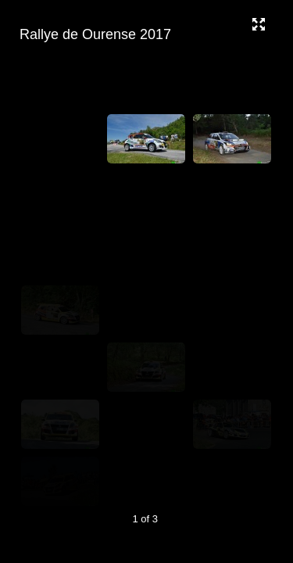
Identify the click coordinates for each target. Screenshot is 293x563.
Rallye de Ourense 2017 (144, 35)
